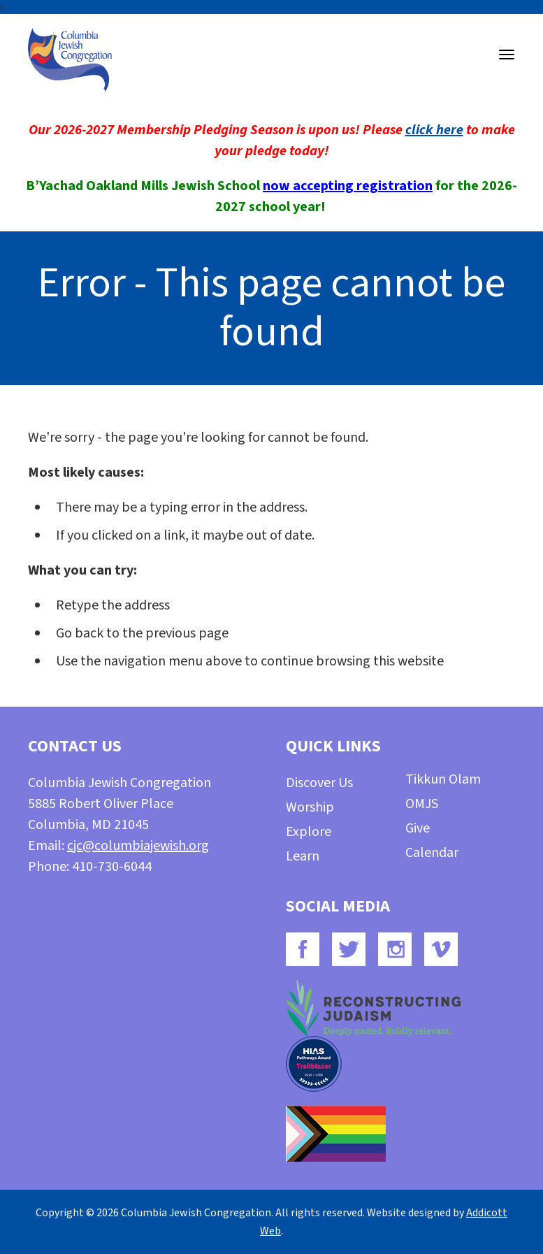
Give (417, 828)
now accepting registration (348, 186)
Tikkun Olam (443, 779)
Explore (308, 832)
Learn (302, 856)
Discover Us (319, 783)
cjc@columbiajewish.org (138, 846)
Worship (310, 807)
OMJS (421, 804)
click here (434, 130)
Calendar (431, 853)
